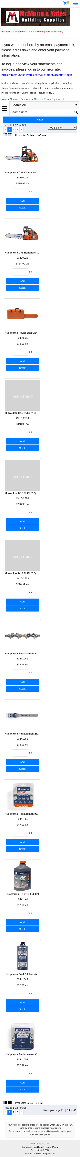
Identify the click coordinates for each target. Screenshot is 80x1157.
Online (30, 135)
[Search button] (76, 112)
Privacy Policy (51, 1147)
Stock (22, 207)
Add (22, 200)
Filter (40, 119)
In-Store (41, 135)
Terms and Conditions (32, 1147)
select (76, 105)
